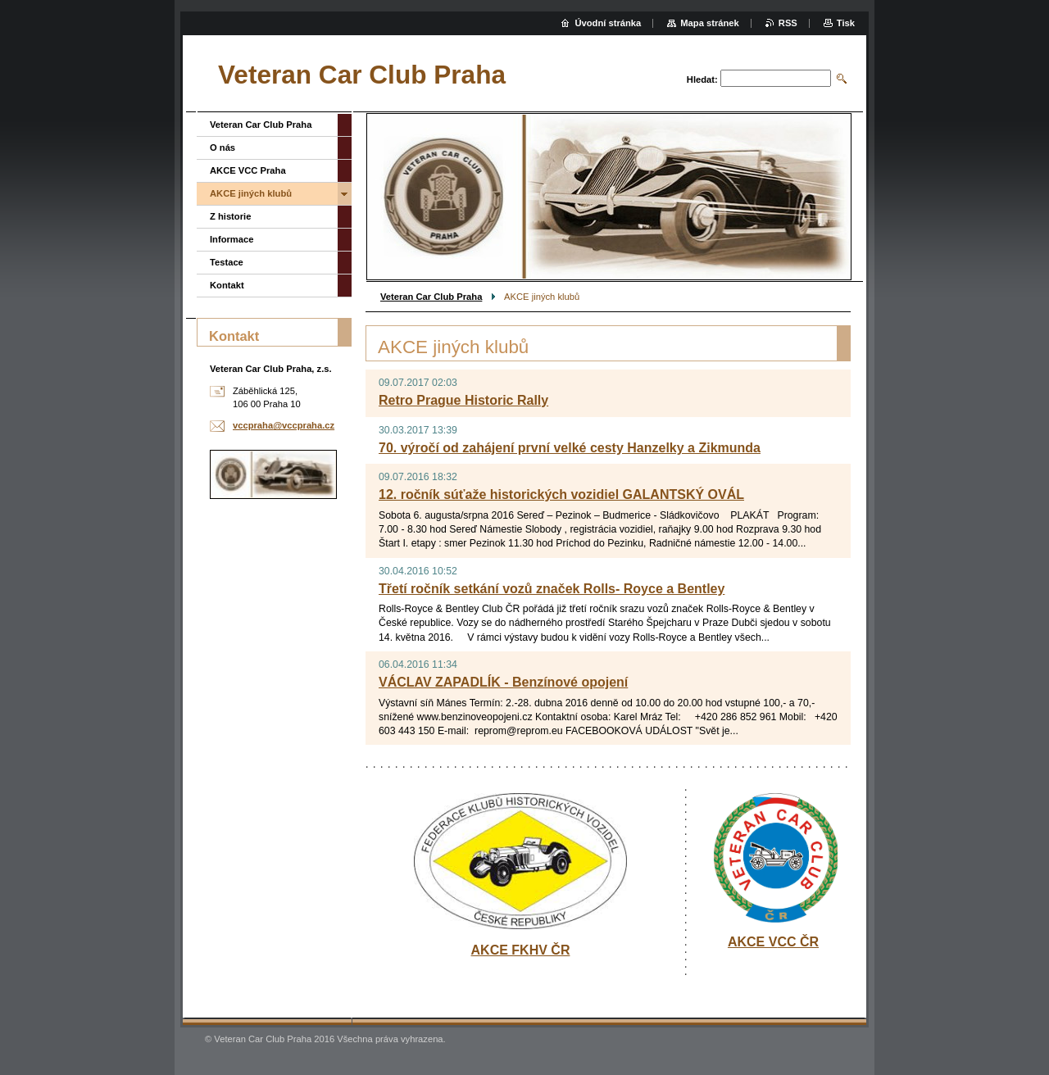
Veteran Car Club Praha (431, 297)
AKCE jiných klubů (251, 193)
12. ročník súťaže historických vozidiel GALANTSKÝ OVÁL (561, 494)
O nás (222, 147)
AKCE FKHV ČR (520, 950)
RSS (788, 23)
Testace (226, 262)
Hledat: (702, 79)
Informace (231, 239)
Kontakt (227, 285)
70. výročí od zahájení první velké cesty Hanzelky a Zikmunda (570, 448)
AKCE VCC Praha (248, 170)
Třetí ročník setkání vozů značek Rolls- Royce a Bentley (551, 589)
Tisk (846, 23)
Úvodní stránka (607, 23)
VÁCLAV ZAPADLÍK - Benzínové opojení (503, 682)
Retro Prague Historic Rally (463, 400)
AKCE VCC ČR (773, 942)
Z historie (230, 216)
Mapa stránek (709, 23)
